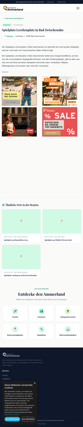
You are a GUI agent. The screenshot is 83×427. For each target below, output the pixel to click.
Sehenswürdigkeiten (9, 382)
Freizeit (5, 375)
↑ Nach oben (41, 424)
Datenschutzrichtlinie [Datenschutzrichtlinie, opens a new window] (12, 415)
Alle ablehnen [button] (28, 419)
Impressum (50, 2)
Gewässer (5, 385)
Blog (3, 403)
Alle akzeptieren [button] (12, 419)
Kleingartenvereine (9, 392)
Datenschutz (61, 2)
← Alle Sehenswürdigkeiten (13, 18)
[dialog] (19, 403)
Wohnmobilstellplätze (10, 389)
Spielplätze (6, 379)
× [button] (34, 383)
